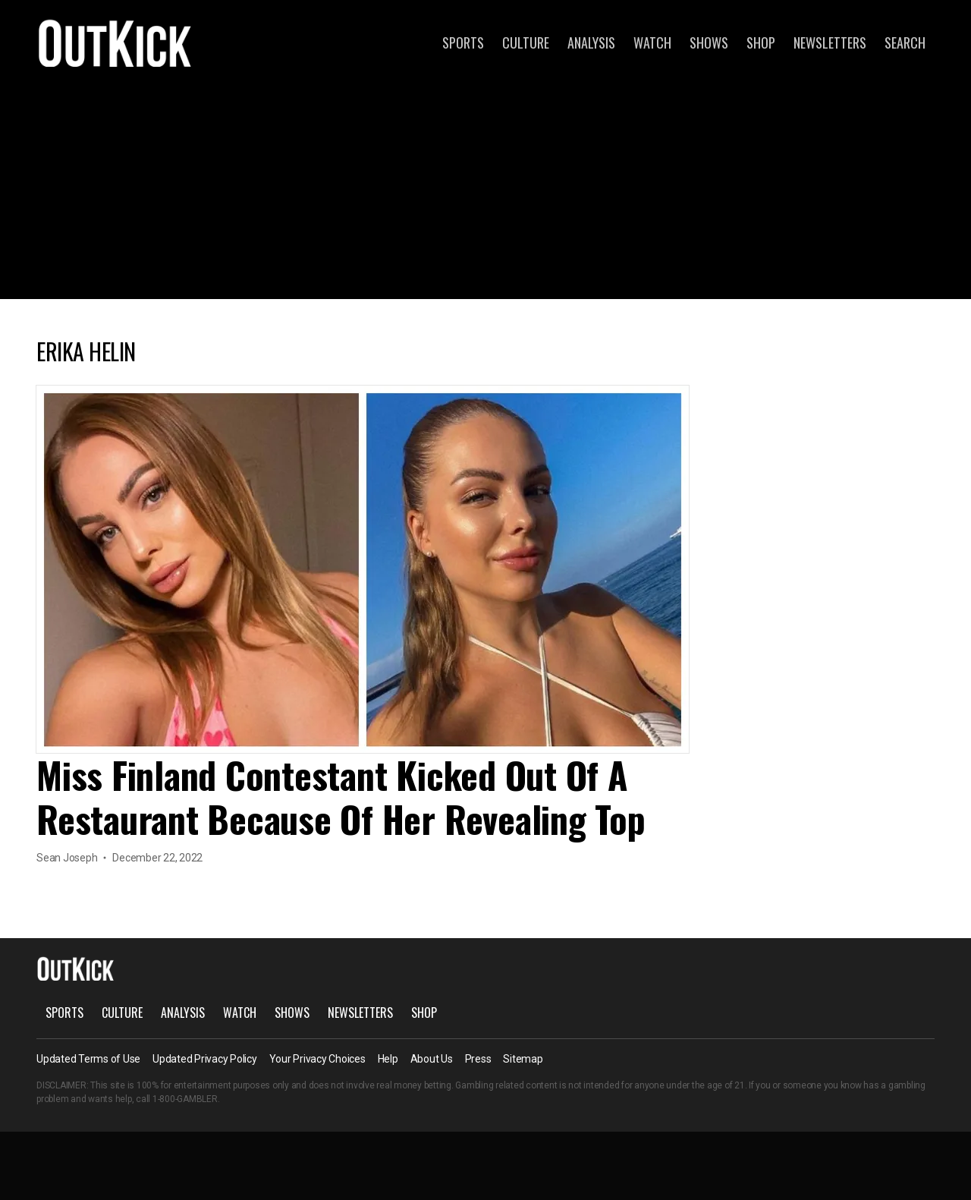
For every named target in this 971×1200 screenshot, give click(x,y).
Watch (652, 42)
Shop (760, 42)
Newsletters (829, 42)
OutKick (115, 42)
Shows (709, 42)
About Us (431, 1059)
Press (478, 1059)
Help (388, 1059)
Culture (525, 42)
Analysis (591, 42)
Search (905, 42)
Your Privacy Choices (317, 1059)
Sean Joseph (66, 858)
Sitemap (522, 1059)
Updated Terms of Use (88, 1059)
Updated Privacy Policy (204, 1059)
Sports (463, 42)
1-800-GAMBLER (185, 1099)
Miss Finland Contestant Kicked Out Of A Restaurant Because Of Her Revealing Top (341, 797)
